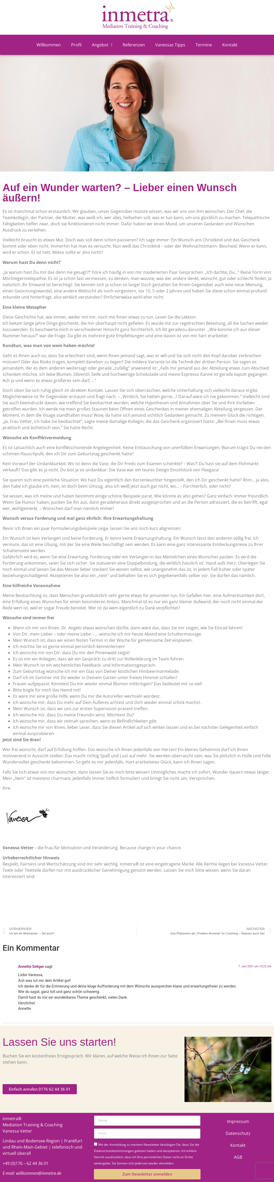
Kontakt (230, 45)
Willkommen (48, 45)
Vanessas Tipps (170, 45)
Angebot (102, 44)
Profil (76, 45)
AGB (238, 1157)
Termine (204, 45)
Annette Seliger (31, 966)
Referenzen (134, 45)
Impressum (238, 1121)
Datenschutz (238, 1133)
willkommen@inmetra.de (38, 1173)
